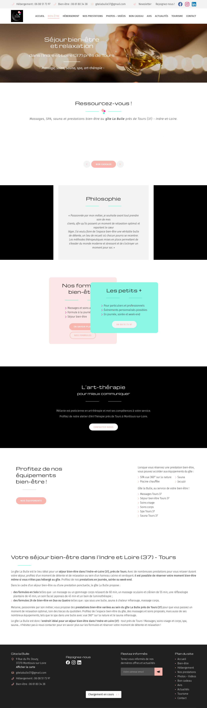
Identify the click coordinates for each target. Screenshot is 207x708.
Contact (191, 16)
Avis (149, 16)
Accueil (39, 16)
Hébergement (71, 16)
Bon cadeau (136, 16)
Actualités (161, 16)
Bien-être (53, 16)
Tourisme (177, 16)
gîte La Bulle (115, 119)
